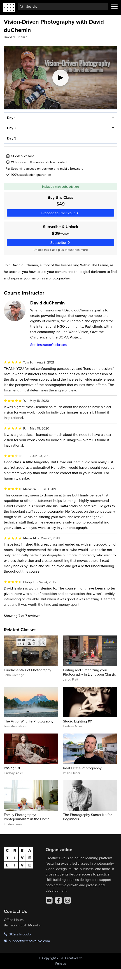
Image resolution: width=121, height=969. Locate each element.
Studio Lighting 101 (77, 721)
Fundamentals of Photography (27, 669)
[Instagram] (67, 900)
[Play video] (60, 77)
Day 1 (11, 117)
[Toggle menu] (114, 6)
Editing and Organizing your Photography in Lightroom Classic (89, 672)
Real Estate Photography (82, 768)
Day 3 (11, 138)
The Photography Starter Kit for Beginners (87, 816)
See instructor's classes (48, 344)
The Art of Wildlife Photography (29, 721)
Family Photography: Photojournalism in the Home (27, 816)
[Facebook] (58, 900)
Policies (60, 963)
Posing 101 (12, 767)
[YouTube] (49, 900)
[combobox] (63, 6)
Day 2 (11, 128)
